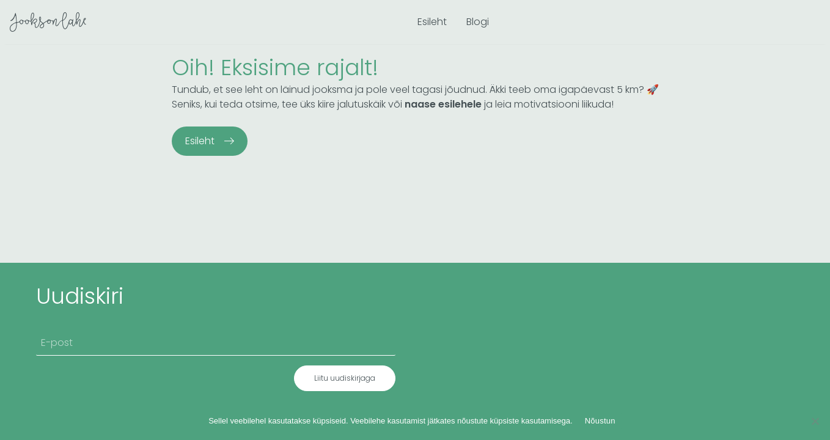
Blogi (477, 22)
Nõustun (600, 420)
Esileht (432, 22)
